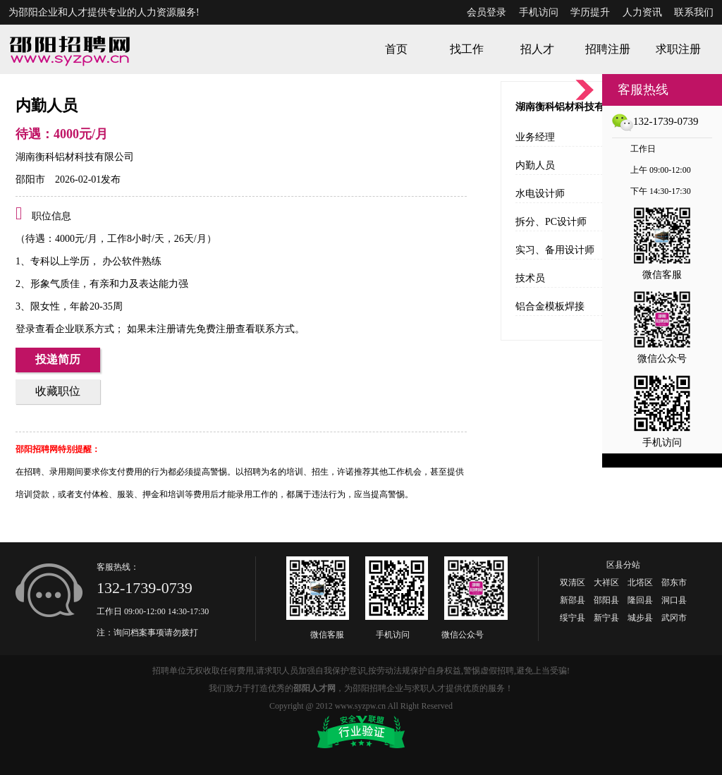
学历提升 (590, 12)
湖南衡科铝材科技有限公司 (75, 157)
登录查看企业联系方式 (65, 329)
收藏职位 (57, 391)
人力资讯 (642, 12)
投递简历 (57, 359)
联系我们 (694, 12)
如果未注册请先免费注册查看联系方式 (209, 329)
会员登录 (486, 12)
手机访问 (538, 12)
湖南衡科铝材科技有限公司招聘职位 (594, 107)
